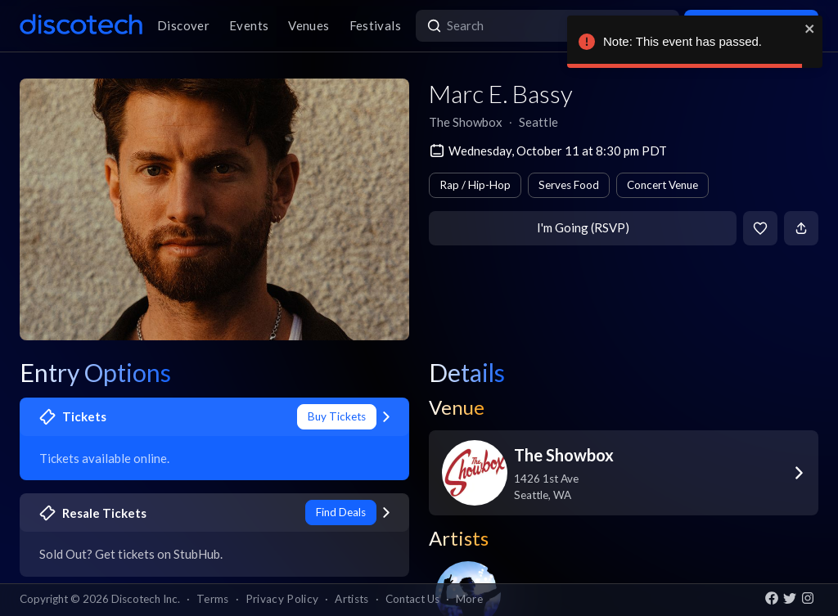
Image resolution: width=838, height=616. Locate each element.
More (469, 598)
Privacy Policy (282, 598)
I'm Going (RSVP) (583, 227)
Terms (212, 598)
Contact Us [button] (412, 598)
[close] (810, 28)
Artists (351, 598)
